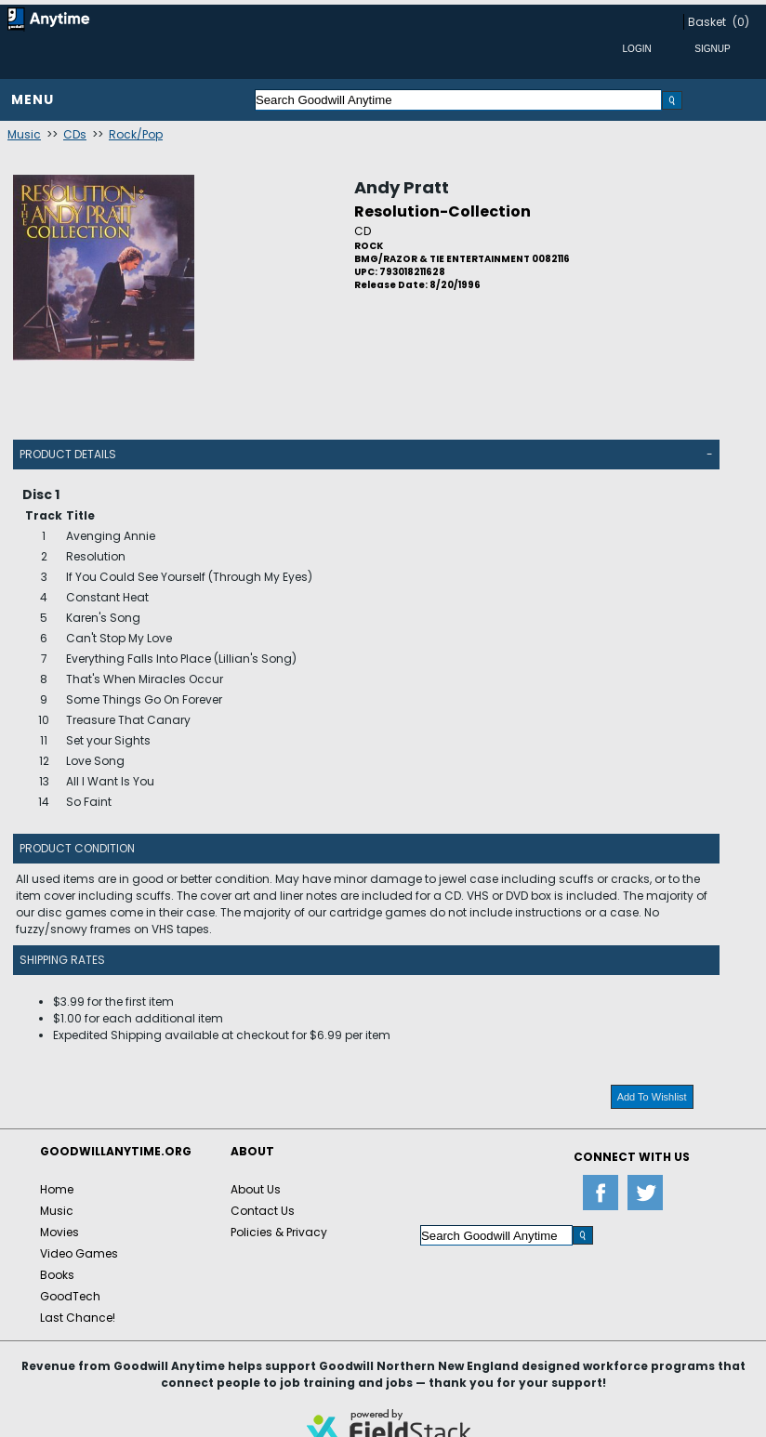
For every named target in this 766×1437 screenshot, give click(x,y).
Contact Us (263, 1211)
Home (56, 1189)
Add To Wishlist (652, 1096)
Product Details (68, 454)
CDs (74, 134)
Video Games (79, 1253)
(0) (741, 22)
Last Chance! (77, 1317)
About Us (256, 1189)
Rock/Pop (136, 134)
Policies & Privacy (279, 1232)
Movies (59, 1232)
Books (57, 1275)
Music (24, 134)
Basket (707, 22)
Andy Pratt (401, 187)
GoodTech (70, 1296)
